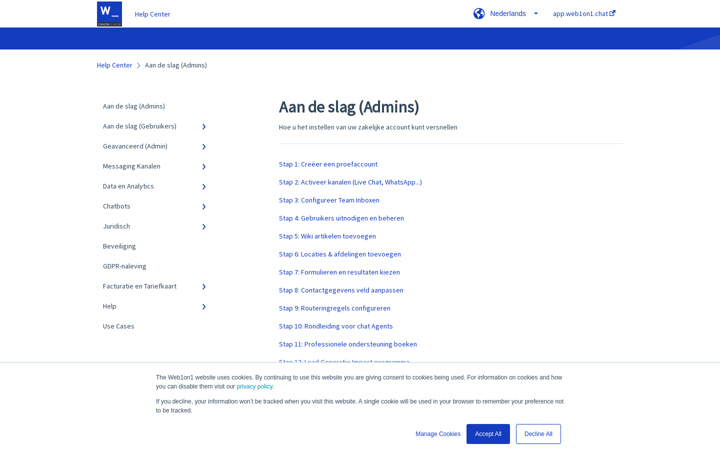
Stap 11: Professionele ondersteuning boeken (348, 344)
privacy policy (254, 386)
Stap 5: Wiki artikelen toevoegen (327, 236)
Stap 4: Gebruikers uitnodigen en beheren (341, 218)
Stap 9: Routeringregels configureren (334, 308)
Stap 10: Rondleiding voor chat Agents (336, 326)
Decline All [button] (538, 434)
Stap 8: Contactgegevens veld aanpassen (341, 290)
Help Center (152, 14)
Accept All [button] (488, 434)
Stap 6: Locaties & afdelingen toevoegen (340, 254)
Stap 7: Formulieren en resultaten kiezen (339, 272)
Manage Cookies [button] (438, 434)
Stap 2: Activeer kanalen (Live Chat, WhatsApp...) (350, 182)
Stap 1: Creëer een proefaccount (328, 164)
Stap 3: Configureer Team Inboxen (329, 200)
